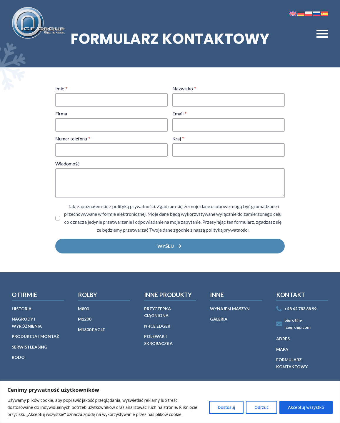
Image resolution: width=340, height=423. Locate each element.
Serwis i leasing (29, 346)
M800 (83, 308)
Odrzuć (261, 407)
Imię (61, 88)
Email (179, 113)
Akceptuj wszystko (306, 407)
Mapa (282, 349)
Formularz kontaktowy (292, 363)
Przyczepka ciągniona (157, 312)
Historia (21, 308)
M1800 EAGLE (91, 329)
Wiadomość (67, 163)
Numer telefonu (72, 138)
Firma (61, 113)
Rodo (18, 357)
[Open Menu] (322, 34)
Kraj (178, 138)
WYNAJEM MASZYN (230, 308)
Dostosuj (226, 407)
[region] (170, 402)
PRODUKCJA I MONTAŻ (35, 336)
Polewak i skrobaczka (158, 340)
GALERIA (218, 318)
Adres (283, 338)
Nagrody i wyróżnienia (27, 322)
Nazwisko (184, 88)
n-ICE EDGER (157, 326)
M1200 (84, 318)
